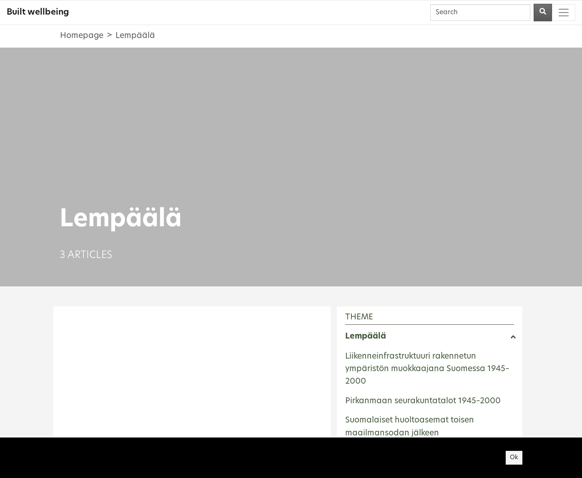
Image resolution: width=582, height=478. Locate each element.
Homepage (81, 36)
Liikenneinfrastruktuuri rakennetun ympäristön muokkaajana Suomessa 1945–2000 (427, 369)
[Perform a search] (543, 12)
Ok (514, 458)
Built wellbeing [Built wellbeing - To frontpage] (38, 12)
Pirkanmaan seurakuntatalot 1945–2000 (423, 401)
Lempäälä (365, 337)
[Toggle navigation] (563, 12)
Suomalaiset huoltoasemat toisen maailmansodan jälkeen (409, 427)
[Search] (480, 12)
